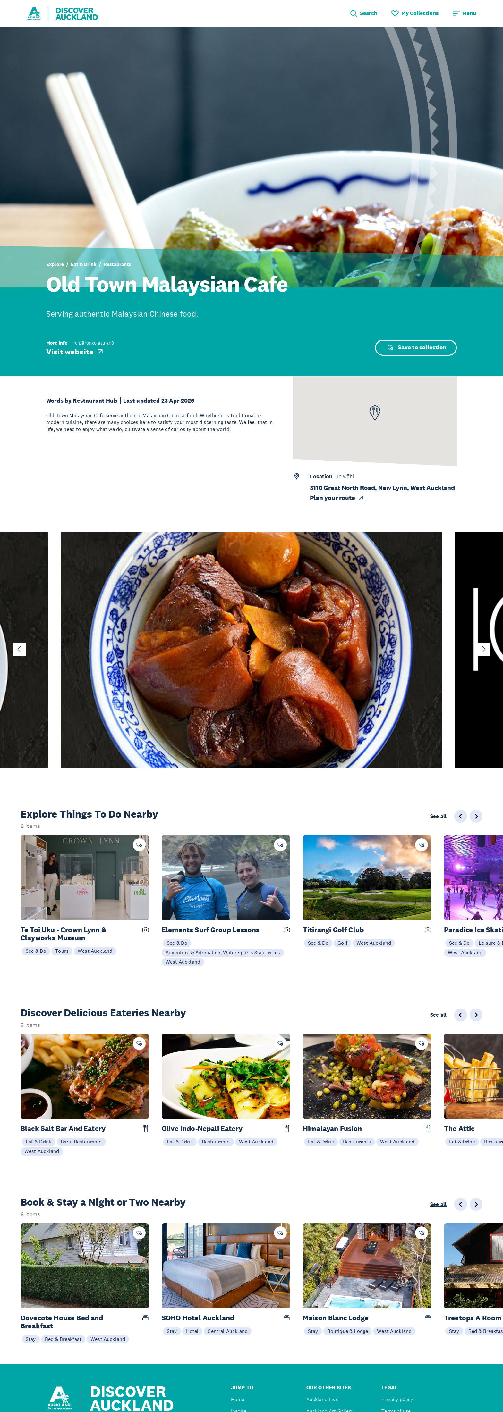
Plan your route (337, 498)
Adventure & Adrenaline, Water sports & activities (223, 952)
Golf (342, 943)
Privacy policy (397, 1399)
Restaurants (117, 264)
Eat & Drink (84, 264)
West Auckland (95, 951)
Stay (31, 1339)
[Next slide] (483, 649)
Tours (62, 951)
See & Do (36, 951)
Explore (55, 264)
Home (237, 1399)
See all (438, 816)
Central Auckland (228, 1331)
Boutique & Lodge (347, 1331)
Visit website (75, 351)
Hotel (192, 1331)
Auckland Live (322, 1399)
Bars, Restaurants (81, 1141)
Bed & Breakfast (63, 1339)
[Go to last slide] (19, 649)
